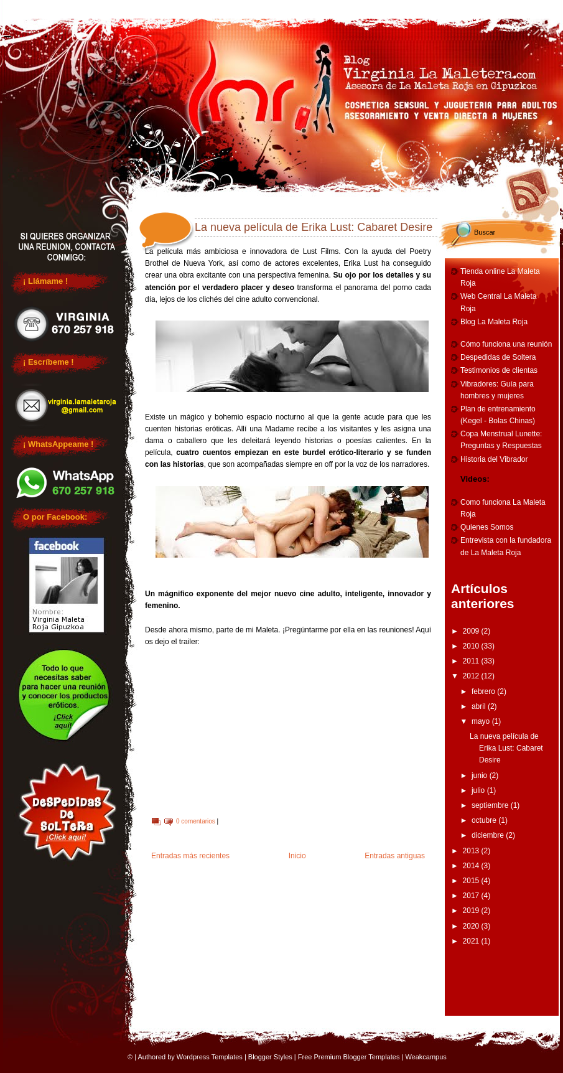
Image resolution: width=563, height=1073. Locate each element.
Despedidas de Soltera (498, 357)
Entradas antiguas (395, 855)
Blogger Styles (270, 1057)
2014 (472, 865)
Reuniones (141, 7)
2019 (472, 910)
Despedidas (233, 7)
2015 (472, 880)
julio (479, 790)
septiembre (491, 805)
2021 (472, 941)
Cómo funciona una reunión (506, 344)
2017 (472, 895)
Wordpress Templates (210, 1057)
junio (481, 775)
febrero (484, 691)
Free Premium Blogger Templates (349, 1057)
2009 (472, 631)
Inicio (297, 855)
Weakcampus (425, 1057)
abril (480, 706)
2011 (472, 661)
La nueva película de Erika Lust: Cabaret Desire (313, 227)
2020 (472, 926)
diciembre (489, 835)
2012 (472, 676)
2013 (472, 850)
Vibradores (509, 7)
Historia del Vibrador (494, 459)
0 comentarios (195, 821)
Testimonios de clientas (498, 370)
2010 (472, 646)
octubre (485, 820)
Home (49, 7)
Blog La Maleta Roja (494, 321)
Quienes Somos (486, 527)
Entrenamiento (417, 7)
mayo (482, 721)
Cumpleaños (325, 7)
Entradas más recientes (190, 855)
